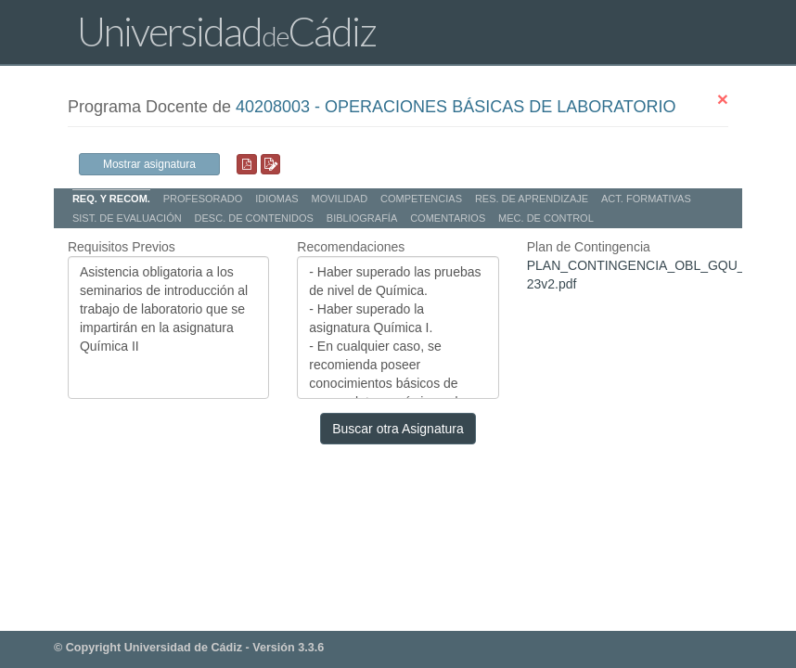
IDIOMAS (276, 198)
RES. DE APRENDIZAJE (531, 198)
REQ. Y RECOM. (111, 198)
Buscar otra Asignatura (398, 428)
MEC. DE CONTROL (546, 218)
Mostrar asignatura (149, 164)
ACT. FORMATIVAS (646, 198)
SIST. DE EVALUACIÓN (127, 218)
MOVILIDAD (340, 198)
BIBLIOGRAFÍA (362, 218)
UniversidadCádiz (226, 31)
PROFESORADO (203, 198)
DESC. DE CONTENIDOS (254, 218)
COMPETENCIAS (421, 198)
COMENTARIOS (447, 218)
